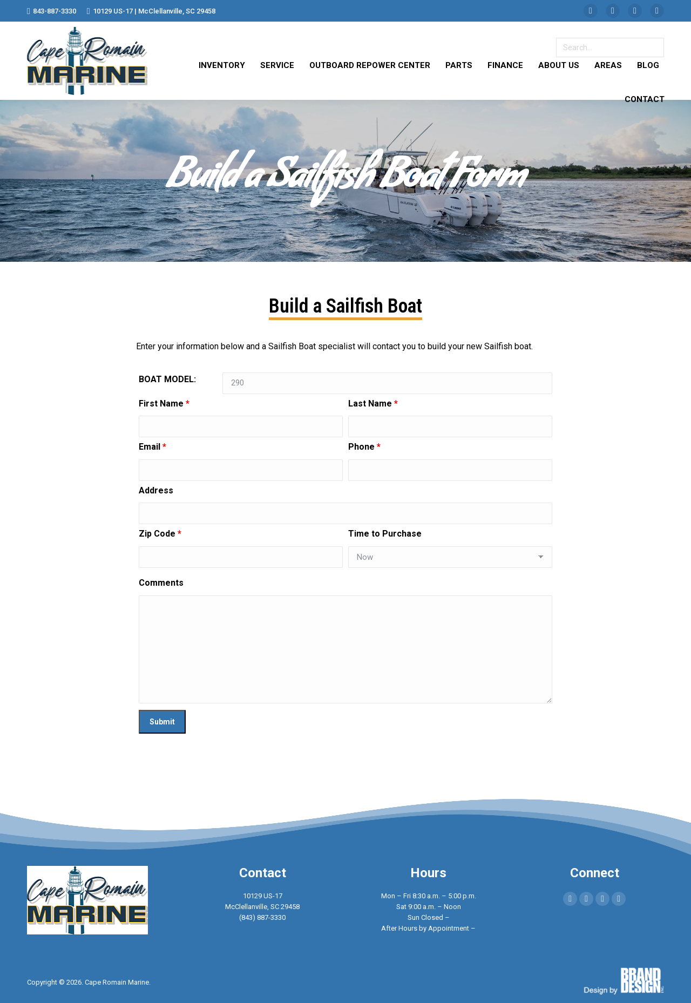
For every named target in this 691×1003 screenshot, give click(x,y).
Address (156, 490)
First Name (164, 403)
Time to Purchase (385, 533)
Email (152, 447)
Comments (161, 583)
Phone (364, 447)
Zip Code (160, 533)
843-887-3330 (51, 11)
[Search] (610, 47)
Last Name (373, 403)
